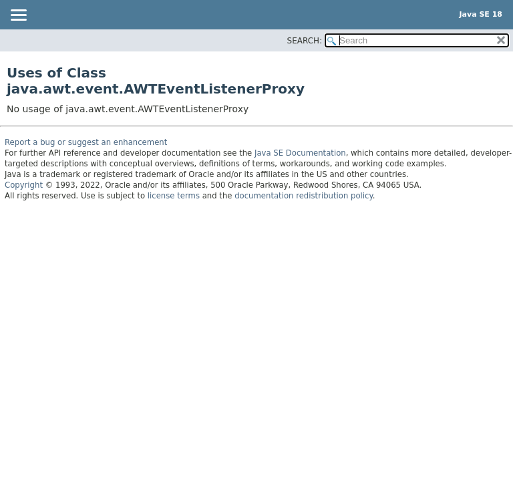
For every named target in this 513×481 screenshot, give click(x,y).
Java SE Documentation (300, 153)
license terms (174, 195)
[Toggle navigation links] (18, 16)
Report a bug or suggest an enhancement (86, 142)
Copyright (24, 185)
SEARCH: (305, 40)
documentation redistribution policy (303, 195)
